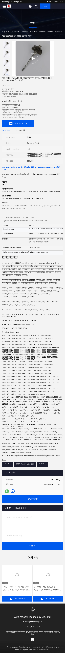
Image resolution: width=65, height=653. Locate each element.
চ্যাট (45, 6)
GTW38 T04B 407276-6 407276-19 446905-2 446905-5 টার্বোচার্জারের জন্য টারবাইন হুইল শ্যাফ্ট (48, 588)
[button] (7, 74)
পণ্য (9, 32)
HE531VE (42, 464)
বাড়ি (3, 32)
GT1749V (7, 464)
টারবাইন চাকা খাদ (20, 32)
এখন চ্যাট (33, 499)
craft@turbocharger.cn (12, 2)
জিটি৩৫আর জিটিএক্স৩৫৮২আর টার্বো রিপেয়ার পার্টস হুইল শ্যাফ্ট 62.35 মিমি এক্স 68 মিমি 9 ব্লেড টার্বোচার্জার (16, 588)
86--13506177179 (55, 2)
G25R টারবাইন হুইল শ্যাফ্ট (25, 464)
